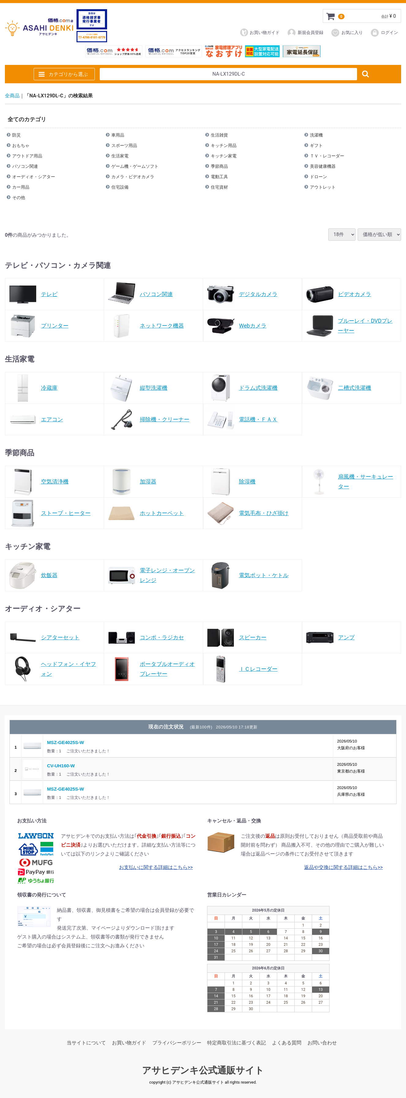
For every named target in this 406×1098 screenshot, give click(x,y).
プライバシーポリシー (176, 1043)
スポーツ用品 (124, 145)
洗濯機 (316, 134)
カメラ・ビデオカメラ (132, 176)
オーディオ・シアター (33, 176)
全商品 (12, 96)
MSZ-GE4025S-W (65, 742)
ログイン (384, 32)
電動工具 (219, 176)
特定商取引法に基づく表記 (236, 1043)
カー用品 (20, 186)
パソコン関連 (25, 166)
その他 (18, 197)
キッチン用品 (224, 145)
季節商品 (219, 166)
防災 (16, 134)
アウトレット (323, 186)
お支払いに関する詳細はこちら (153, 867)
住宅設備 (120, 186)
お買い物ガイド (260, 32)
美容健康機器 (323, 166)
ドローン (318, 176)
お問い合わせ (322, 1043)
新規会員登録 (305, 32)
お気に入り (347, 32)
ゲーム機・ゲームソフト (134, 166)
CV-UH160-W (61, 765)
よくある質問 (286, 1043)
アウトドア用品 (27, 155)
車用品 (117, 134)
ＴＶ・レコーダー (327, 155)
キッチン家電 (224, 155)
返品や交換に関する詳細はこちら (341, 867)
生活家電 (120, 155)
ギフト (316, 145)
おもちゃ (20, 145)
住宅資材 (219, 186)
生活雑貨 (219, 134)
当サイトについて (86, 1043)
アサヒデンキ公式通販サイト (203, 1070)
